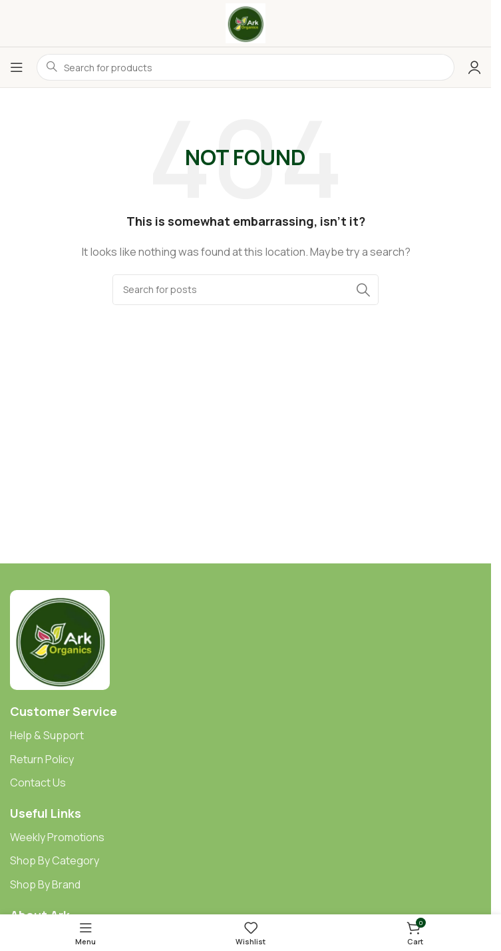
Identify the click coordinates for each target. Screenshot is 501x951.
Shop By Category (54, 860)
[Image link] (60, 639)
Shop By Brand (45, 884)
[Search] (245, 289)
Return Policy (42, 759)
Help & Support (47, 735)
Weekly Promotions (57, 837)
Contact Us (38, 782)
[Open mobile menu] (16, 67)
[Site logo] (245, 22)
